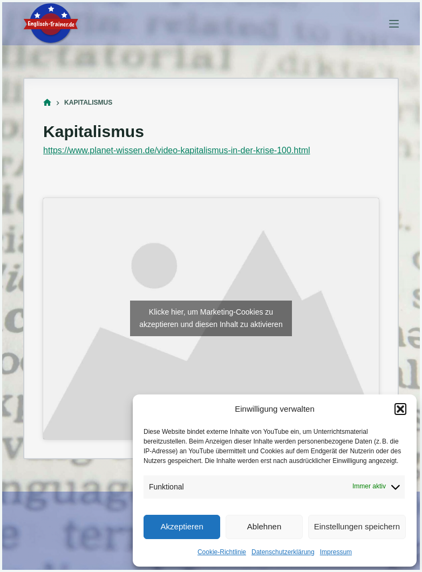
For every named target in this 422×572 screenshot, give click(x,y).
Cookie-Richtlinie (222, 552)
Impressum (336, 552)
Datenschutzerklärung (283, 552)
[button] (400, 409)
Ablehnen (264, 526)
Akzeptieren (182, 526)
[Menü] (394, 24)
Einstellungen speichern (357, 526)
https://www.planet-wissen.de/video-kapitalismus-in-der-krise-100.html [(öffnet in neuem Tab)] (176, 150)
